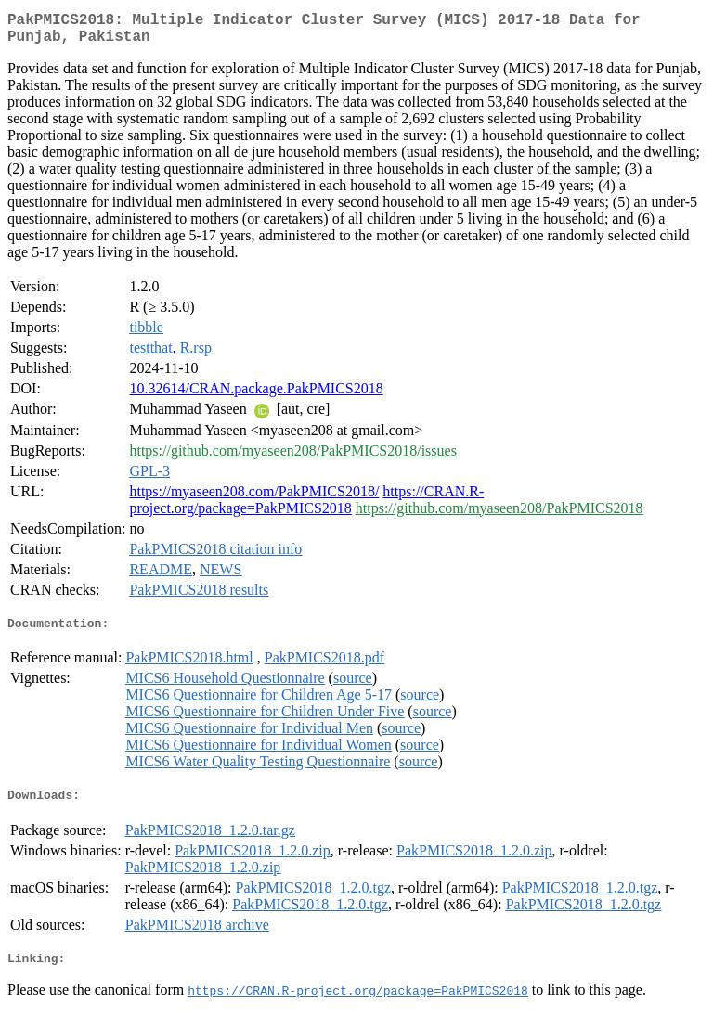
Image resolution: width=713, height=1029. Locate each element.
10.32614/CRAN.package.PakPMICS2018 (255, 396)
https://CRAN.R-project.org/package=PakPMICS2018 (306, 507)
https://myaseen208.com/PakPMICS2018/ (254, 499)
